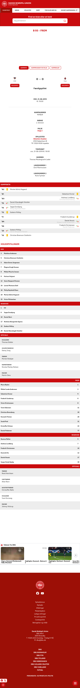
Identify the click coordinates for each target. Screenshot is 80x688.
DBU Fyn (40, 655)
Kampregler (55, 68)
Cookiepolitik (40, 619)
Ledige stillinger (40, 614)
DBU (40, 649)
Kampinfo (24, 68)
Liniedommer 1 (40, 165)
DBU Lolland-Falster (40, 664)
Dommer (40, 157)
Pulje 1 (40, 131)
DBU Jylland (40, 658)
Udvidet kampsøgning (69, 10)
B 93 (15, 81)
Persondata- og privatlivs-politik (40, 675)
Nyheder (40, 605)
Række (40, 120)
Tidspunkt (40, 149)
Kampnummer (40, 112)
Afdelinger (40, 608)
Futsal (40, 670)
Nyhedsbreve (40, 602)
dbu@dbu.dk (41, 640)
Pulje (40, 129)
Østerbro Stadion (40, 139)
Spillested (40, 137)
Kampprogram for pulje (39, 68)
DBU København (40, 661)
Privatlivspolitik (40, 617)
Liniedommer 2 (40, 173)
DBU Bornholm (40, 652)
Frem (65, 81)
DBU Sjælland (40, 667)
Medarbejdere (40, 611)
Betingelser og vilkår (40, 622)
